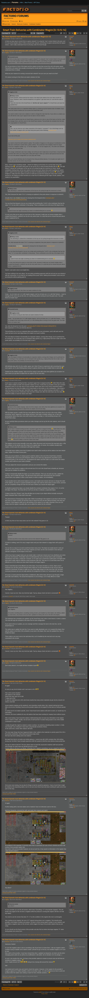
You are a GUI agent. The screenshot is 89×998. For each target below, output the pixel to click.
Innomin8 (71, 36)
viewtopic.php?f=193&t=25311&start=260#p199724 (41, 326)
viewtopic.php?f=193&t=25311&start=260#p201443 (22, 139)
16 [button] (72, 33)
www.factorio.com (8, 18)
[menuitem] (14, 21)
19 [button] (80, 33)
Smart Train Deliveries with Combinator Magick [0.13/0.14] (34, 30)
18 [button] (77, 33)
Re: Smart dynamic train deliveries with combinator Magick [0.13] (26, 37)
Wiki (21, 2)
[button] (61, 33)
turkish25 (71, 584)
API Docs (37, 2)
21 (73, 42)
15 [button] (69, 33)
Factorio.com (5, 2)
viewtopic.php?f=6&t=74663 (9, 794)
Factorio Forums (16, 16)
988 (73, 62)
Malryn (71, 85)
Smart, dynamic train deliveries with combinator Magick (39, 80)
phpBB (40, 992)
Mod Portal (28, 2)
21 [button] (84, 33)
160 (73, 687)
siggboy (71, 56)
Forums (15, 2)
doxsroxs (71, 681)
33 (73, 91)
